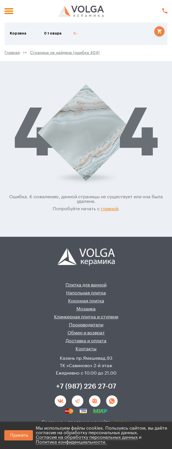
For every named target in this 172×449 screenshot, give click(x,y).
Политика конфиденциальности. (71, 442)
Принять (19, 435)
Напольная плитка (86, 293)
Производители (86, 325)
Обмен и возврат (86, 333)
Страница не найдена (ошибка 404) (65, 53)
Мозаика (86, 309)
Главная (12, 53)
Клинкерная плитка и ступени (86, 317)
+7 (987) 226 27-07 (86, 386)
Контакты (86, 349)
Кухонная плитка (86, 301)
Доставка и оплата (86, 341)
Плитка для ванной (86, 285)
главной (109, 209)
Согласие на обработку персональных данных (87, 437)
